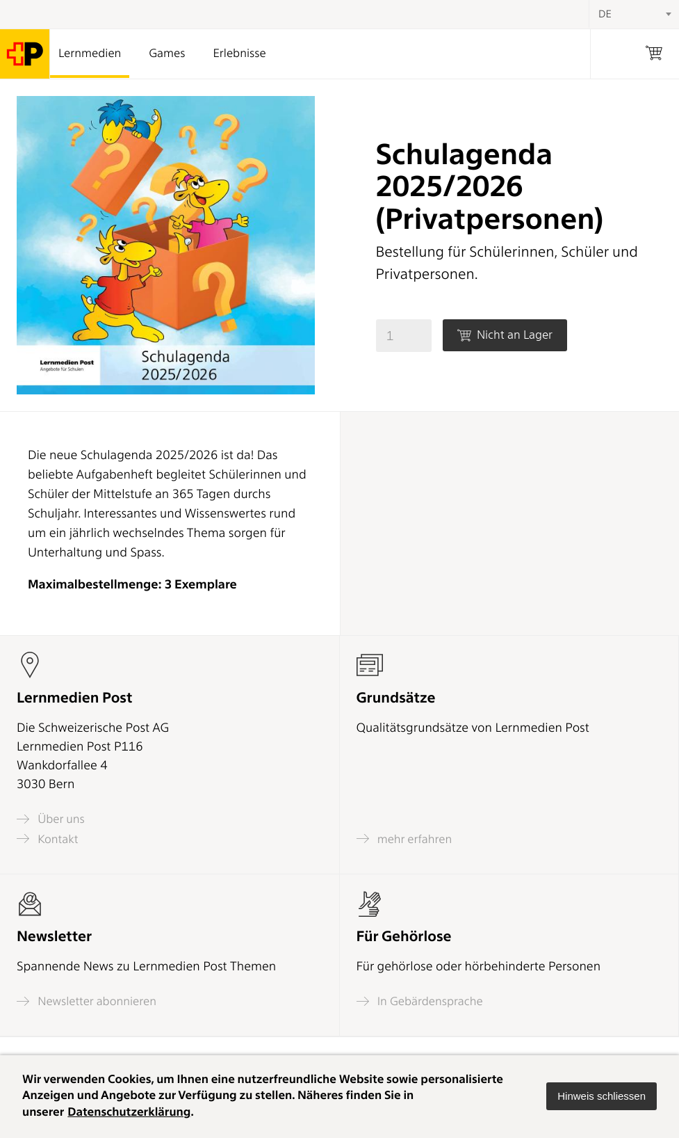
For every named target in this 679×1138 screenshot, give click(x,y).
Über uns (51, 819)
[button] (601, 1096)
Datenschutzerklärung (128, 1112)
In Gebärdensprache (420, 1001)
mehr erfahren (404, 838)
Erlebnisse (239, 54)
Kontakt (47, 838)
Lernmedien (89, 54)
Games (167, 54)
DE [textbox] (605, 14)
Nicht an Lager (505, 335)
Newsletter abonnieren (86, 1001)
